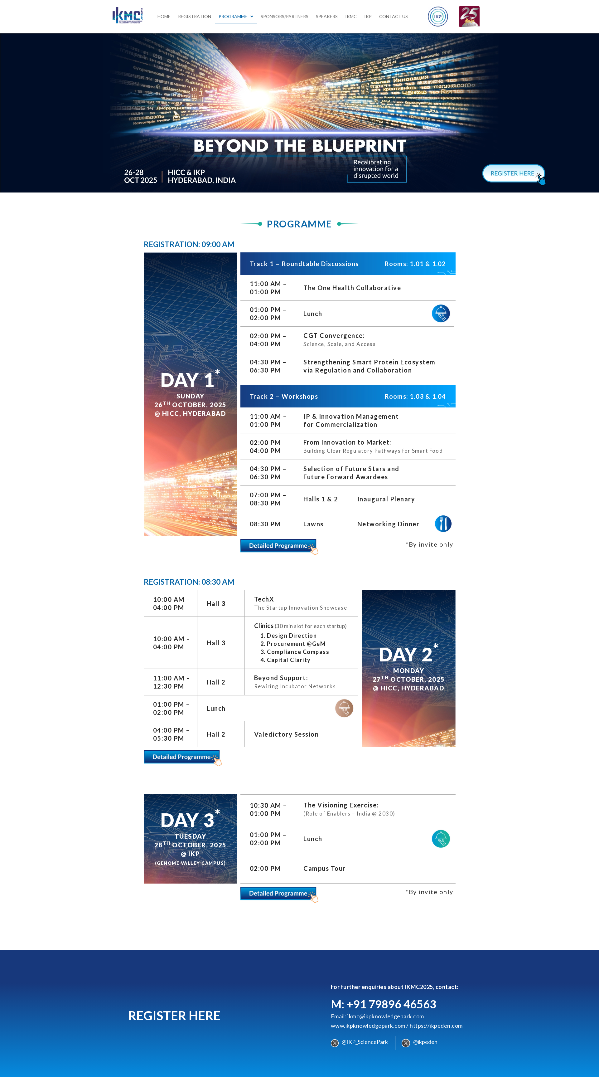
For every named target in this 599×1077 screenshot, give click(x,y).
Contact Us (393, 16)
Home (164, 16)
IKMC (351, 16)
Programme (236, 16)
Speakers (327, 16)
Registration (194, 16)
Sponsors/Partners (284, 16)
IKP (368, 16)
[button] (236, 16)
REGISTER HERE (174, 1014)
